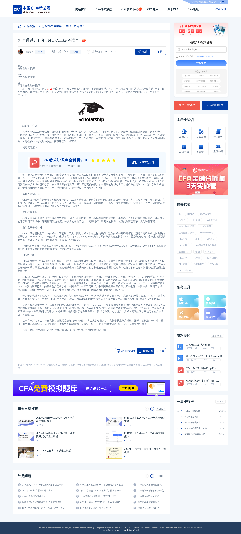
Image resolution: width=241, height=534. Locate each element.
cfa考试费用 (205, 226)
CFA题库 (152, 9)
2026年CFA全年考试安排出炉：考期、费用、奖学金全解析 (56, 435)
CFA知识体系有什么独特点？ (152, 490)
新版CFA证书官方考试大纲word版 (204, 356)
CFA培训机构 (212, 258)
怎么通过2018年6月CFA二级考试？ (62, 26)
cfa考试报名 (205, 214)
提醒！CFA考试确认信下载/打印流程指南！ (42, 502)
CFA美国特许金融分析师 (204, 245)
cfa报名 (182, 220)
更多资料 (217, 336)
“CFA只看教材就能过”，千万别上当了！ (99, 496)
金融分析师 (184, 252)
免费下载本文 (187, 105)
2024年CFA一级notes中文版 (193, 417)
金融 (197, 252)
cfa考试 (190, 214)
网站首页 (80, 9)
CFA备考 (209, 252)
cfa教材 (196, 258)
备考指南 (31, 26)
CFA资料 (183, 245)
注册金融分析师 (186, 233)
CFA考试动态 (104, 9)
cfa (180, 214)
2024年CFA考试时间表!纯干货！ (37, 490)
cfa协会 (196, 239)
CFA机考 (183, 239)
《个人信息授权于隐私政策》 (204, 56)
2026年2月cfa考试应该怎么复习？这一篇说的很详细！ (56, 419)
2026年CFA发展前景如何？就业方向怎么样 (145, 451)
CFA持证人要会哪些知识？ (151, 485)
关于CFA (172, 9)
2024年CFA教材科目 (189, 411)
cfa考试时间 (211, 220)
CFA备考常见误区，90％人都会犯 (96, 508)
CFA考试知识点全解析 (198, 345)
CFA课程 (214, 264)
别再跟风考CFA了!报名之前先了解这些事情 (42, 485)
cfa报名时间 (198, 264)
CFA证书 (183, 258)
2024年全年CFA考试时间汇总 (193, 434)
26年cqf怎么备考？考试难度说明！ (54, 450)
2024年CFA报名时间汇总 (191, 422)
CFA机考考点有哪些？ (148, 502)
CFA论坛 (193, 9)
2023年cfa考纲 (206, 233)
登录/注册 (220, 9)
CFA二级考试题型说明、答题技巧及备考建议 (101, 485)
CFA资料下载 (129, 9)
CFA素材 (183, 264)
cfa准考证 (210, 239)
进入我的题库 (215, 105)
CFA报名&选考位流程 (148, 496)
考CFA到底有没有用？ (148, 508)
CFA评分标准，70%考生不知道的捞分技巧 (100, 502)
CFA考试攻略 (185, 270)
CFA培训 (196, 220)
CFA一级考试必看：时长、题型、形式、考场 (43, 508)
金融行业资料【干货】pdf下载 (202, 381)
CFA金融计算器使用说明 (191, 428)
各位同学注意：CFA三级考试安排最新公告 (100, 490)
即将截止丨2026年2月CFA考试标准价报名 (144, 419)
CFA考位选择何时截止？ (33, 496)
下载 (213, 348)
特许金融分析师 (186, 226)
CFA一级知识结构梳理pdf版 (201, 368)
